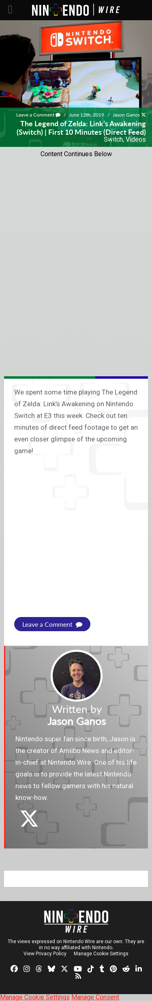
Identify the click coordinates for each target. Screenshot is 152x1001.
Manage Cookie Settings (101, 953)
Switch (113, 139)
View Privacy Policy (45, 953)
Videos (136, 139)
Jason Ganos (126, 115)
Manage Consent (95, 997)
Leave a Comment (38, 115)
